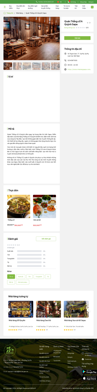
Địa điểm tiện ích (44, 357)
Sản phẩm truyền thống (45, 7)
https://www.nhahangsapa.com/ (79, 69)
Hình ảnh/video (22, 282)
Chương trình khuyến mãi (57, 351)
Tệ (8, 262)
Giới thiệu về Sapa (44, 381)
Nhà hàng (19, 13)
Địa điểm (11, 7)
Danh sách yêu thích (72, 362)
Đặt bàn (77, 38)
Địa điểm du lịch (44, 353)
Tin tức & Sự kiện (67, 7)
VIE (59, 2)
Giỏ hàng (73, 2)
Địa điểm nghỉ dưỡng (32, 7)
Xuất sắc (10, 251)
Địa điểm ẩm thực (21, 7)
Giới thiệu (85, 7)
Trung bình (10, 258)
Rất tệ (9, 266)
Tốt (8, 255)
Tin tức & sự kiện (44, 377)
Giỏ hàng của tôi (72, 367)
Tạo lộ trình (56, 360)
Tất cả (11, 276)
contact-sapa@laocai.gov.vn (18, 371)
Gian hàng (57, 7)
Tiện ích (77, 7)
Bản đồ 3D (56, 356)
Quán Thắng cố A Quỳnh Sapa (36, 13)
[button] (59, 66)
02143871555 (70, 60)
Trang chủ (8, 13)
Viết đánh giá (46, 239)
